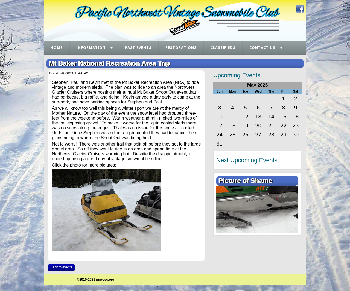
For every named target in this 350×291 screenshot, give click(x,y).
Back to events (61, 267)
